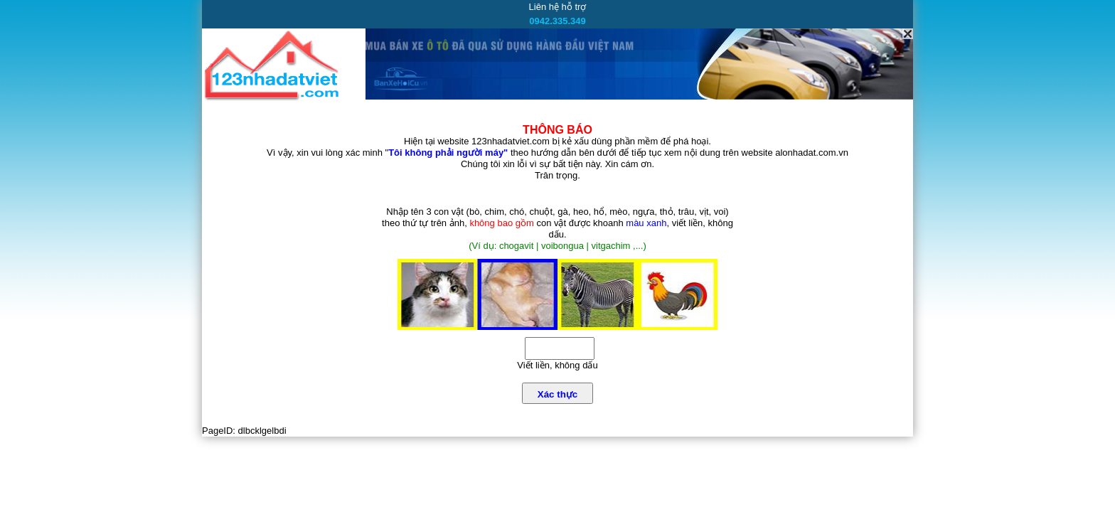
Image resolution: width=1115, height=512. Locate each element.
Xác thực (557, 394)
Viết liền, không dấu (557, 365)
